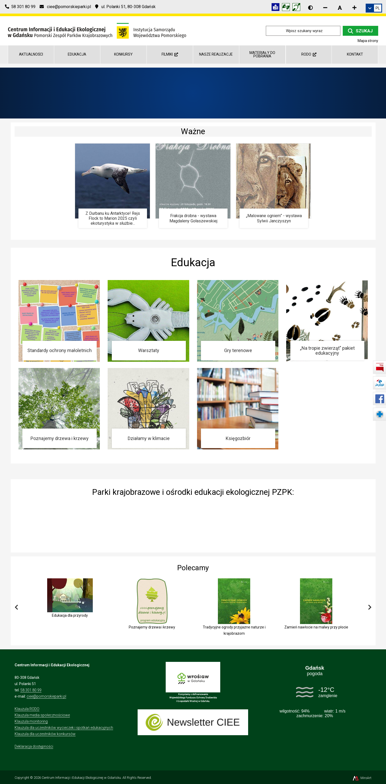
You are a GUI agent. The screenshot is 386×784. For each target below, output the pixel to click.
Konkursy (123, 54)
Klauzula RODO (27, 709)
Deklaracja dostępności (34, 746)
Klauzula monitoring (31, 721)
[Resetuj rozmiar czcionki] (340, 8)
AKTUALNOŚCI (31, 54)
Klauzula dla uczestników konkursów (45, 734)
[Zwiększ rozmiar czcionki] (354, 8)
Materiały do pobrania (262, 54)
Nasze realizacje (216, 54)
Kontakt (355, 54)
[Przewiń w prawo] (370, 607)
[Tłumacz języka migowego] (287, 7)
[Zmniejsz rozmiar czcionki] (325, 8)
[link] (374, 8)
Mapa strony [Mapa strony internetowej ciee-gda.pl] (368, 41)
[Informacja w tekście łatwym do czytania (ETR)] (277, 7)
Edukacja (77, 54)
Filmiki (170, 54)
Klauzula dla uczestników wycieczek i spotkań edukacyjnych (64, 728)
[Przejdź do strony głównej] (97, 30)
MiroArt (361, 778)
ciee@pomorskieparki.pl (46, 696)
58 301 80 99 (30, 690)
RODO (308, 54)
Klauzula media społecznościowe (42, 715)
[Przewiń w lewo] (16, 607)
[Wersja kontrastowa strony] (310, 8)
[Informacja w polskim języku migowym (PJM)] (297, 7)
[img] (193, 523)
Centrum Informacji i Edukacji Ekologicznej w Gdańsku (81, 778)
